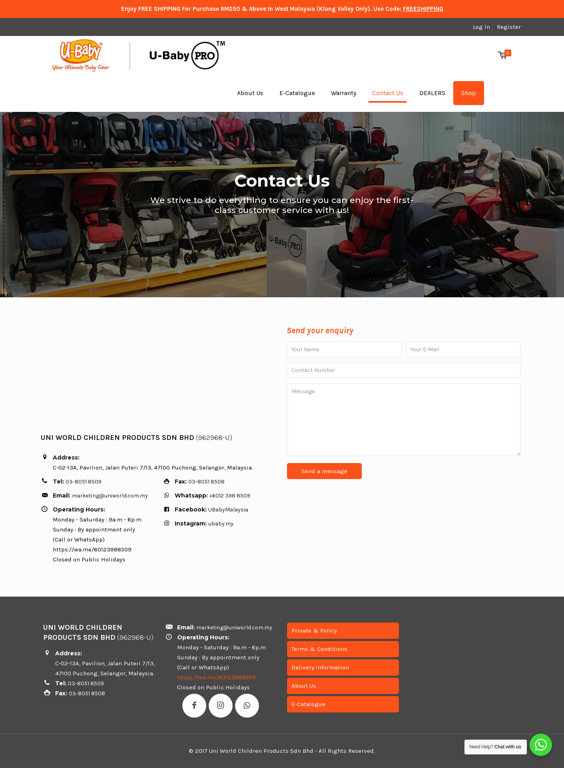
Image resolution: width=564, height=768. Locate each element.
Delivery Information (320, 667)
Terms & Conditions (319, 649)
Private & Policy (314, 630)
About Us (303, 685)
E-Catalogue (308, 704)
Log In (481, 26)
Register (509, 26)
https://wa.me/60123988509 (216, 677)
